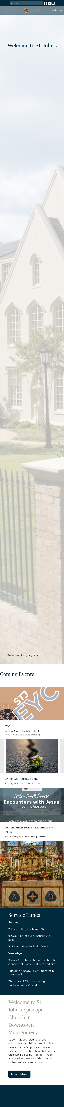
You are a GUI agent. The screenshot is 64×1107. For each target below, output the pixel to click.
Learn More (19, 1074)
